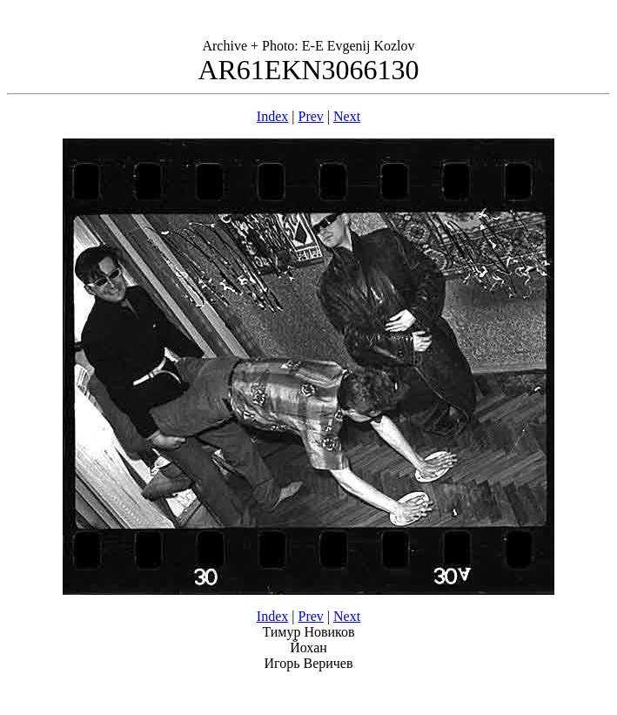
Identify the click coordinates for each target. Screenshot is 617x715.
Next (346, 116)
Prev (311, 116)
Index (272, 116)
